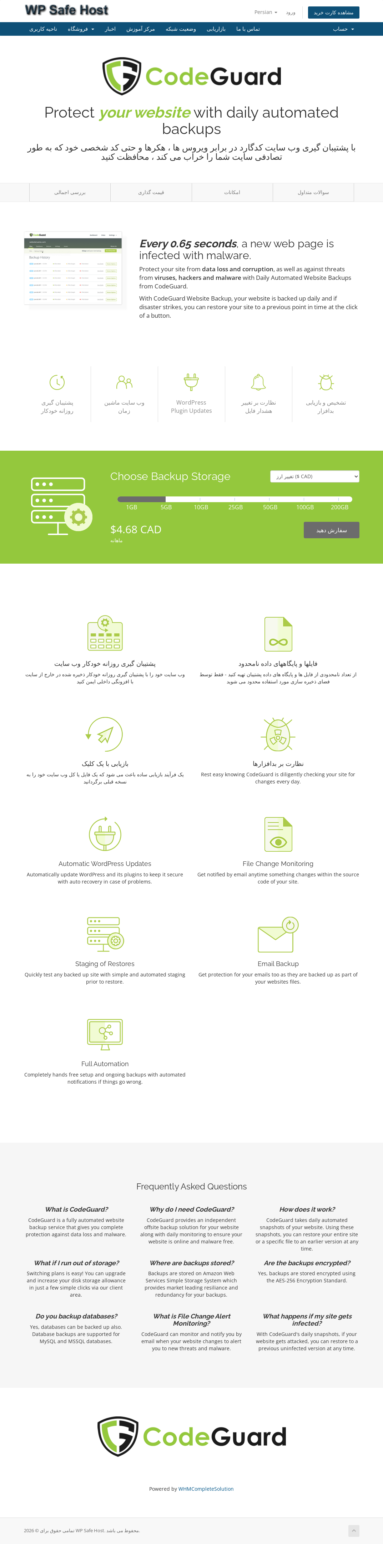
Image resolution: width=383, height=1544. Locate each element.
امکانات (232, 192)
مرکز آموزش (140, 29)
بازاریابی (216, 29)
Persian (266, 12)
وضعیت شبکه (181, 29)
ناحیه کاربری (43, 29)
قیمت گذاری (151, 192)
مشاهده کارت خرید (334, 12)
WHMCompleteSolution (206, 1488)
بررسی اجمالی (70, 192)
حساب (343, 29)
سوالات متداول (313, 192)
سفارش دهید (331, 530)
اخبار (110, 29)
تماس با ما (248, 29)
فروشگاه (81, 29)
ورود (291, 12)
